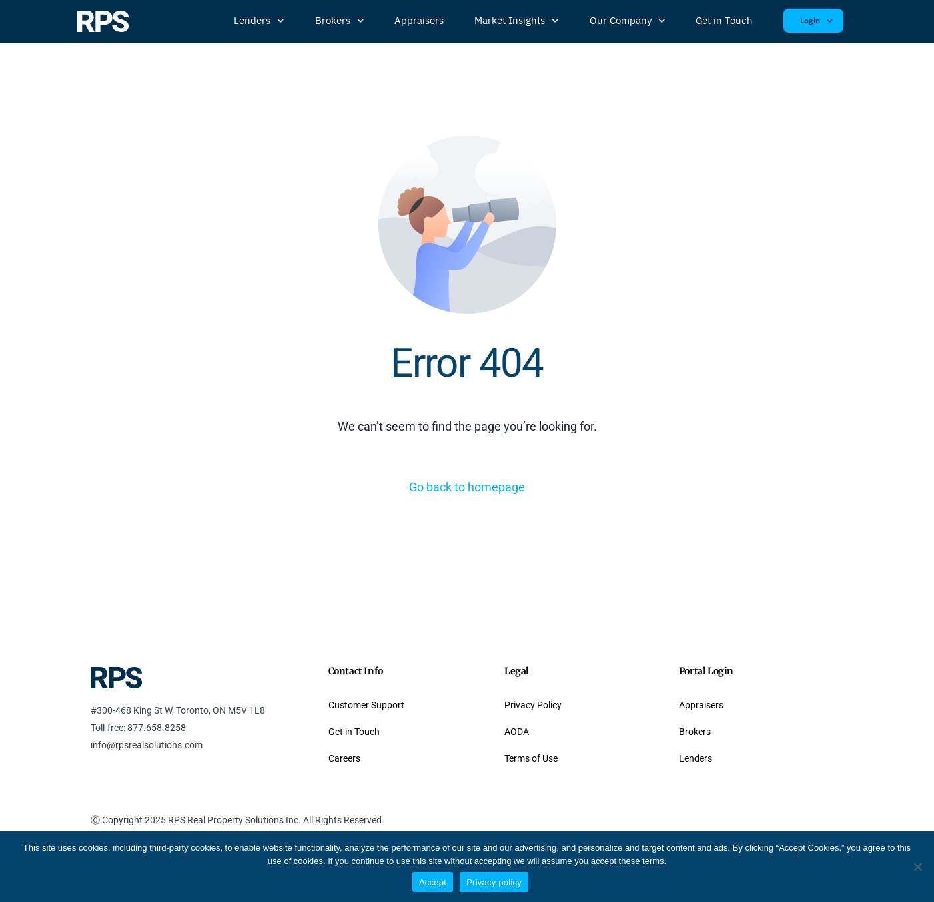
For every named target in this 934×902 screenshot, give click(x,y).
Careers (344, 758)
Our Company (628, 21)
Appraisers (419, 20)
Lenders (259, 21)
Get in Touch (724, 20)
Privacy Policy (533, 705)
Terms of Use (531, 758)
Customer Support (366, 705)
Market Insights (516, 21)
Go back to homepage (467, 487)
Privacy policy (494, 882)
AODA (516, 731)
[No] (917, 866)
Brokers (339, 21)
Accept (432, 882)
